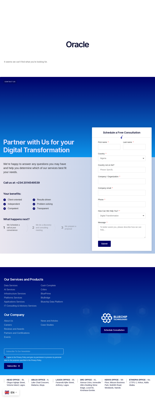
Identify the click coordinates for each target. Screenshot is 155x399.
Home (36, 4)
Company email (105, 188)
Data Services (11, 285)
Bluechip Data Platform (52, 302)
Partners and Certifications (17, 333)
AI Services (9, 289)
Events (7, 337)
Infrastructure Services (15, 293)
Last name (127, 142)
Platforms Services (13, 298)
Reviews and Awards (14, 329)
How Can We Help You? (108, 211)
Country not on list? (106, 165)
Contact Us (74, 12)
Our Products (67, 4)
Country (101, 154)
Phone (101, 199)
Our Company (85, 4)
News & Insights (104, 4)
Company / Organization (108, 176)
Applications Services (14, 302)
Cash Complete (48, 285)
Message (102, 222)
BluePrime (46, 293)
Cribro (44, 289)
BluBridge (45, 298)
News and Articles (49, 321)
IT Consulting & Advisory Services (20, 306)
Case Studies (47, 325)
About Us (8, 321)
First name (103, 142)
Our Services (49, 4)
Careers (8, 325)
